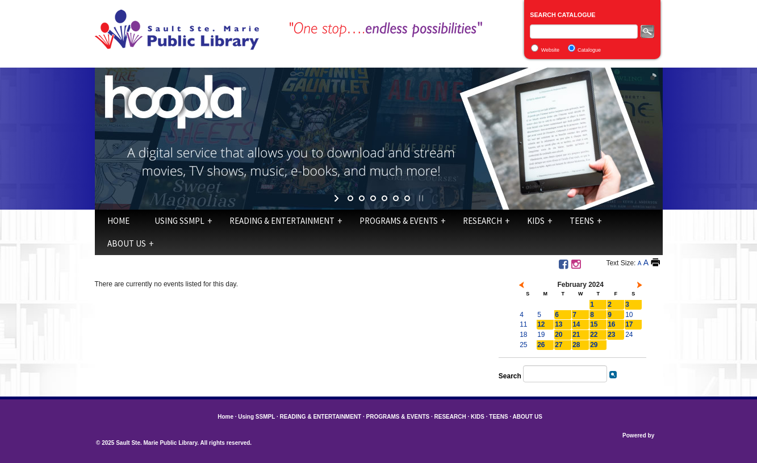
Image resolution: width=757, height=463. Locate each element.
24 (629, 335)
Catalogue (589, 50)
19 (541, 335)
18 (523, 335)
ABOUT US (126, 243)
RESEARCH (482, 220)
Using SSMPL (179, 220)
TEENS (582, 220)
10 (629, 315)
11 (523, 324)
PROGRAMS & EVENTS (398, 220)
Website (550, 50)
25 (523, 345)
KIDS (536, 220)
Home (118, 220)
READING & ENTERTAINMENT (281, 220)
